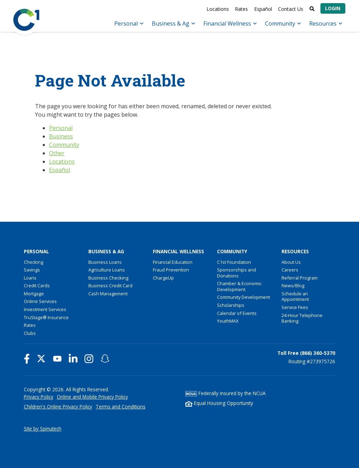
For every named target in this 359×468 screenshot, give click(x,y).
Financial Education (172, 262)
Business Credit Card (110, 285)
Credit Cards (37, 285)
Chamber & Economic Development (239, 286)
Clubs (30, 333)
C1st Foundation (234, 262)
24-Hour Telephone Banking (302, 318)
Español (263, 9)
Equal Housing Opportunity (219, 403)
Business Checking (108, 278)
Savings (32, 270)
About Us (291, 262)
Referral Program (300, 278)
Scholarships (230, 305)
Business (61, 136)
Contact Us (290, 9)
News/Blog (293, 285)
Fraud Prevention (171, 270)
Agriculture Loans (106, 270)
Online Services (40, 301)
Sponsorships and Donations (236, 273)
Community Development (243, 297)
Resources (325, 23)
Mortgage (34, 293)
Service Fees (295, 307)
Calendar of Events (237, 313)
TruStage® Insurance (46, 317)
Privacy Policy (38, 396)
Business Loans (105, 262)
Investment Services (45, 309)
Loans (30, 278)
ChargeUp (163, 278)
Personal (128, 23)
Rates (241, 9)
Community (283, 23)
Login (332, 8)
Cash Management (108, 293)
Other (57, 153)
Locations (217, 9)
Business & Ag (173, 23)
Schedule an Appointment (295, 296)
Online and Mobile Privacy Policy (92, 396)
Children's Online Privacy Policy (58, 406)
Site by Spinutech (42, 428)
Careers (290, 270)
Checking (33, 262)
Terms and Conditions (120, 406)
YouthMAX (227, 321)
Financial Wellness (230, 23)
